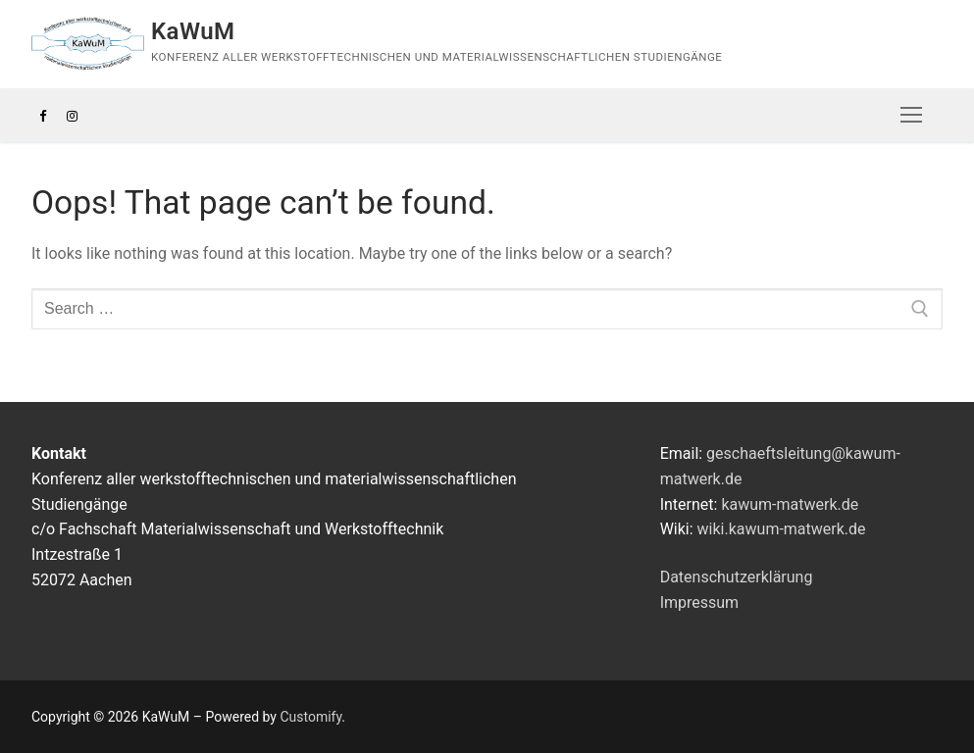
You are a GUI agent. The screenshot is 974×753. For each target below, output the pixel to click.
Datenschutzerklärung (736, 577)
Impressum (700, 602)
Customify (310, 717)
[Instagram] (71, 116)
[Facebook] (42, 116)
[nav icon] (911, 115)
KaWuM (192, 31)
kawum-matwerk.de (789, 504)
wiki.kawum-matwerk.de (781, 529)
